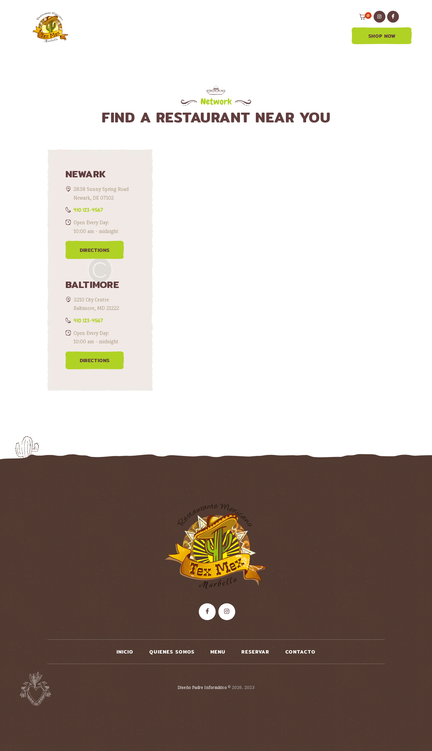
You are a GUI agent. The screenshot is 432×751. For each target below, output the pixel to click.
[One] (274, 282)
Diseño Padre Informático (202, 687)
